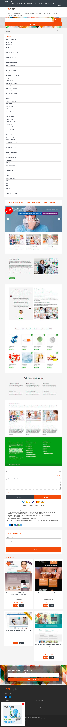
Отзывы (53, 3)
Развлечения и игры (11, 147)
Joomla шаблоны (40, 13)
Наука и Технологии (11, 116)
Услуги (9, 13)
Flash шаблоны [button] (12, 15)
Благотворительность (11, 57)
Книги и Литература (11, 101)
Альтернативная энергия (12, 52)
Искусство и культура (11, 93)
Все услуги (9, 492)
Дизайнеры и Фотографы (12, 75)
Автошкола (8, 47)
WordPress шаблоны (29, 13)
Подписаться (33, 679)
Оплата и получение (31, 3)
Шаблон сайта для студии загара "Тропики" (48, 592)
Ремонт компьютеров (11, 152)
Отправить (33, 549)
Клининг (8, 98)
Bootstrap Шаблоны (11, 39)
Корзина (33, 24)
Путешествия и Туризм (11, 142)
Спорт (7, 168)
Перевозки (8, 132)
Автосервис (9, 44)
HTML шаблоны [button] (17, 13)
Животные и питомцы (11, 83)
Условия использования (43, 3)
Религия (8, 150)
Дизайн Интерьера (10, 73)
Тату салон (8, 173)
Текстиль (8, 175)
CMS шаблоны (14, 30)
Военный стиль (10, 67)
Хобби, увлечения (10, 178)
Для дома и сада (10, 78)
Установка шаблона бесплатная (15, 478)
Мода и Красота (10, 111)
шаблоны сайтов (29, 717)
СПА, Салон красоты (11, 165)
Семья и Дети (9, 160)
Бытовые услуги (10, 60)
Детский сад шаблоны (11, 70)
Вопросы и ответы (20, 3)
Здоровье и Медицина (11, 88)
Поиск (57, 20)
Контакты (59, 3)
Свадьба (8, 155)
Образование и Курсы (11, 121)
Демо (19, 497)
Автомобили (9, 42)
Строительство (9, 170)
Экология (8, 188)
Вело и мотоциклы (10, 65)
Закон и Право (9, 85)
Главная (7, 30)
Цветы (7, 180)
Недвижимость (9, 119)
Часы (7, 183)
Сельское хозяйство (11, 157)
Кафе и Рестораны (10, 96)
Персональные (9, 134)
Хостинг (20, 15)
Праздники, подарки (11, 137)
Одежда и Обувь (10, 129)
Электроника (9, 191)
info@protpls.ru (9, 1)
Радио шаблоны (10, 144)
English (59, 5)
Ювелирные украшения (12, 193)
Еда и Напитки (9, 80)
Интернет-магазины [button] (52, 13)
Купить (47, 497)
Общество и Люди (10, 126)
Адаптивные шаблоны (11, 49)
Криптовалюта (9, 106)
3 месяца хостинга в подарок (14, 481)
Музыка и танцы (10, 114)
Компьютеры (9, 103)
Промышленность (10, 139)
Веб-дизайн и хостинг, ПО (12, 62)
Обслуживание (9, 124)
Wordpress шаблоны (24, 30)
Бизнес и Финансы (10, 55)
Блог (13, 3)
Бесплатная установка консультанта (16, 484)
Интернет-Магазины (11, 91)
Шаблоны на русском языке (13, 185)
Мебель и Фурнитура (11, 108)
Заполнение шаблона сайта (14, 488)
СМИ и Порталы (10, 162)
